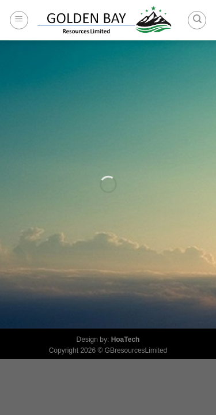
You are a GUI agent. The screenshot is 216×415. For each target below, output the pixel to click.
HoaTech (125, 339)
